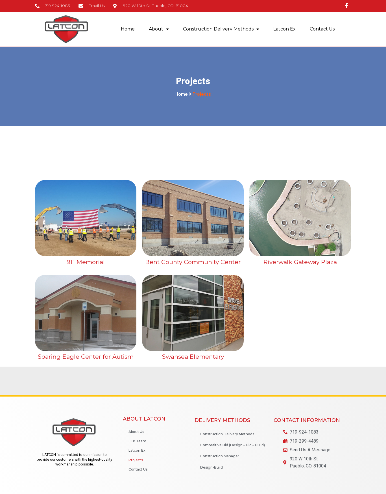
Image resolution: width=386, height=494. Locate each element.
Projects (135, 460)
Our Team (137, 441)
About (159, 29)
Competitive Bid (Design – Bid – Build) (232, 445)
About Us (136, 432)
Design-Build (211, 467)
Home (128, 29)
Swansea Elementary (193, 356)
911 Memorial (86, 262)
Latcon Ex (284, 29)
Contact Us (322, 29)
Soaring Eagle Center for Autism (86, 356)
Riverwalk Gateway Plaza (300, 262)
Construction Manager (219, 456)
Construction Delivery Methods (221, 29)
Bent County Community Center (193, 262)
